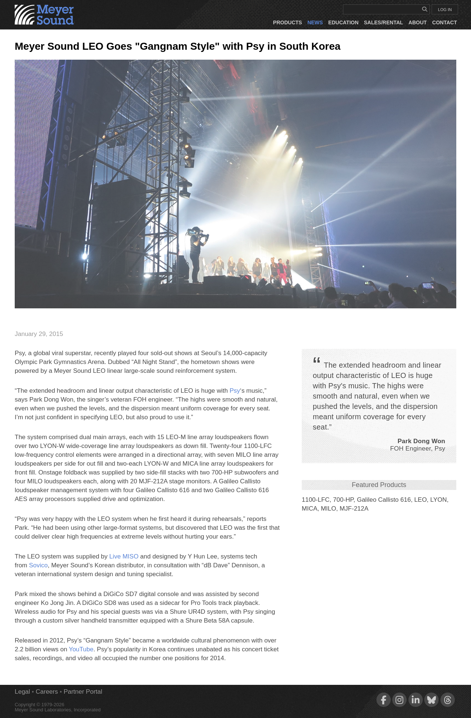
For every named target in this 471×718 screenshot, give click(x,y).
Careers (47, 691)
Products (287, 22)
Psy (235, 390)
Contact (444, 22)
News (315, 22)
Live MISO (123, 556)
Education (343, 22)
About (417, 22)
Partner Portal (83, 691)
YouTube (81, 649)
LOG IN (444, 9)
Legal (22, 691)
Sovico (38, 565)
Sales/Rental (383, 22)
